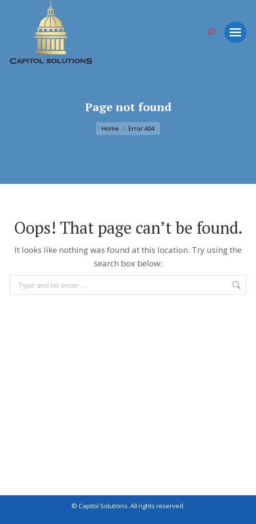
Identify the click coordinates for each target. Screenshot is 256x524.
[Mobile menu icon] (235, 32)
